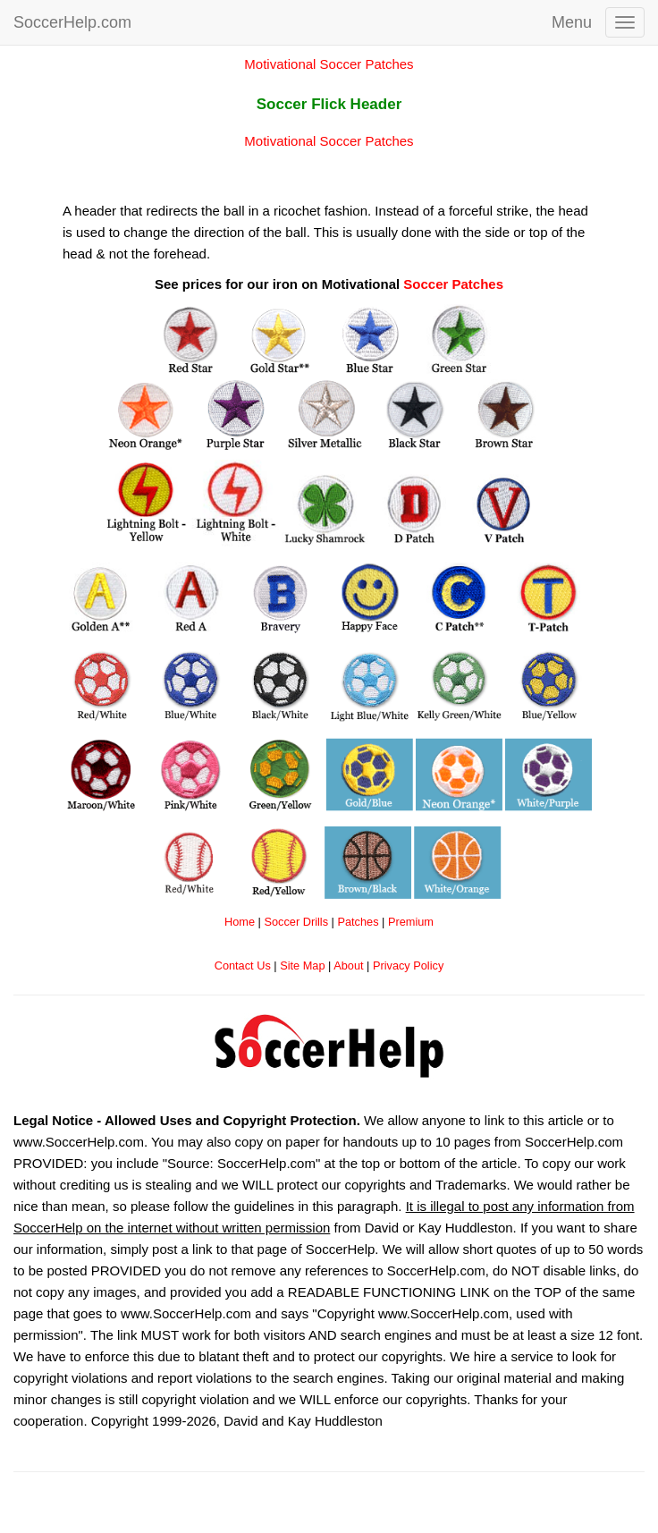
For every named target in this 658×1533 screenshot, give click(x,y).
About (348, 965)
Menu (572, 22)
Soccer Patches (453, 284)
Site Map (302, 965)
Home (239, 921)
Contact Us (243, 965)
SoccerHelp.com (72, 22)
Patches (357, 921)
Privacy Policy (408, 965)
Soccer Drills (296, 921)
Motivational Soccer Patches (328, 64)
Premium (411, 921)
